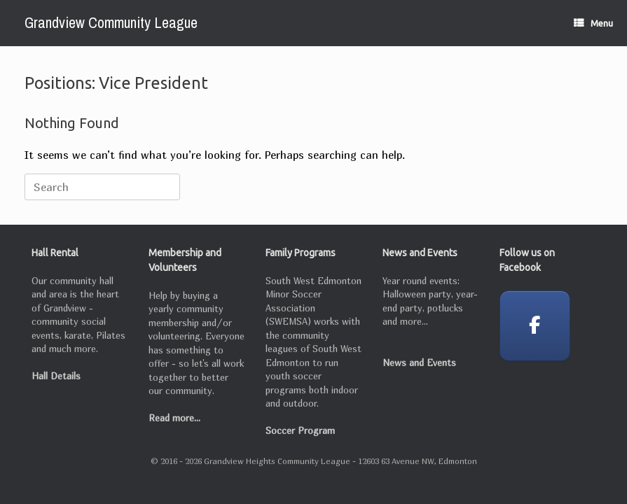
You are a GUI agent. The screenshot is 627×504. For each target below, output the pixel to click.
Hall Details (56, 376)
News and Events (419, 362)
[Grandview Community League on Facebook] (534, 325)
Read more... (174, 418)
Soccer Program (300, 430)
